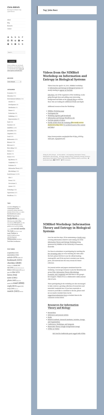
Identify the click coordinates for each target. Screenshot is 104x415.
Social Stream (11, 174)
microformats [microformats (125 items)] (10, 222)
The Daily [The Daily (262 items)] (10, 231)
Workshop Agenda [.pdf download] (59, 116)
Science (9, 157)
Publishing (11, 116)
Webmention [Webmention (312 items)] (11, 239)
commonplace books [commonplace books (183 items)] (13, 208)
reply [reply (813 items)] (12, 286)
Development (12, 104)
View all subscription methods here (15, 69)
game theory (46, 158)
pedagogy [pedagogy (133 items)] (16, 224)
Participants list (53, 113)
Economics (10, 93)
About (9, 20)
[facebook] (53, 160)
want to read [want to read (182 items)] (11, 235)
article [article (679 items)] (12, 257)
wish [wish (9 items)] (21, 291)
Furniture (10, 125)
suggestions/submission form (57, 295)
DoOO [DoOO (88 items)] (20, 212)
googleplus (57, 159)
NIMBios (73, 158)
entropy (82, 156)
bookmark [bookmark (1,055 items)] (14, 260)
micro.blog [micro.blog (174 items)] (18, 221)
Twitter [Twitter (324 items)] (13, 233)
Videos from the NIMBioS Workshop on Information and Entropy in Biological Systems (65, 75)
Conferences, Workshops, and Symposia (61, 324)
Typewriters (10, 192)
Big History (11, 159)
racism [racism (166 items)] (21, 226)
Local (8, 136)
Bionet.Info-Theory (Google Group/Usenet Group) (64, 326)
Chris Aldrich (13, 7)
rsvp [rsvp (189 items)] (10, 288)
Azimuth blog (71, 99)
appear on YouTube (66, 90)
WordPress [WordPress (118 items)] (19, 239)
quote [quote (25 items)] (10, 283)
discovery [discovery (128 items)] (20, 210)
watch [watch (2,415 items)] (13, 291)
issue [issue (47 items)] (18, 270)
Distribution (11, 107)
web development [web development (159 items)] (12, 237)
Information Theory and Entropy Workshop (62, 242)
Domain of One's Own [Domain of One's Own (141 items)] (12, 212)
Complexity (11, 162)
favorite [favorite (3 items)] (22, 267)
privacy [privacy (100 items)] (12, 226)
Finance (10, 110)
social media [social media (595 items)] (19, 228)
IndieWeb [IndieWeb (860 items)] (12, 218)
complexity (76, 156)
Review (9, 154)
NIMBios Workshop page (56, 111)
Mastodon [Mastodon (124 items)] (12, 221)
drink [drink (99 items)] (17, 265)
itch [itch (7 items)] (23, 270)
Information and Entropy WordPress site (61, 118)
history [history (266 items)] (9, 216)
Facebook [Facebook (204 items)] (10, 214)
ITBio (63, 158)
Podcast (9, 151)
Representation (12, 119)
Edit (9, 177)
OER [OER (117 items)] (23, 222)
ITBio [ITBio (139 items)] (8, 221)
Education (10, 96)
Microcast (10, 145)
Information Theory (13, 168)
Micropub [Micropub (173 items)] (17, 223)
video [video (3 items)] (16, 288)
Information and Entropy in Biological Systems (65, 88)
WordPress (10, 195)
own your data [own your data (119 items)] (10, 224)
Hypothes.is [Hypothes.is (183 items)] (15, 216)
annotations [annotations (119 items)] (9, 206)
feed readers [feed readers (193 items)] (17, 214)
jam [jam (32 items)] (9, 272)
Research (9, 26)
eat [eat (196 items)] (10, 268)
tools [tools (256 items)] (9, 233)
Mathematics (10, 139)
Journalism (10, 130)
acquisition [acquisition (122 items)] (12, 253)
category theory (69, 156)
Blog (8, 23)
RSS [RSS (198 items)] (12, 229)
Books (50, 317)
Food (8, 122)
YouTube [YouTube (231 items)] (10, 241)
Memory (9, 142)
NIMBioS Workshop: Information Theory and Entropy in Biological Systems (67, 227)
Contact (9, 29)
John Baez (51, 95)
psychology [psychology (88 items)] (17, 226)
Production (11, 113)
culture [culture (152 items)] (15, 210)
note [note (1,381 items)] (12, 277)
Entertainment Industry (14, 99)
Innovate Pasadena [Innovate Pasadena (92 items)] (21, 218)
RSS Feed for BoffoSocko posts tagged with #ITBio (69, 333)
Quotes (10, 186)
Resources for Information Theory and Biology (63, 306)
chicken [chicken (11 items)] (10, 265)
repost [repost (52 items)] (20, 286)
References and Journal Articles (58, 315)
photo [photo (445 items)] (11, 280)
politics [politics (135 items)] (9, 226)
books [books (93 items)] (19, 206)
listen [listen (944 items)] (12, 275)
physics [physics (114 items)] (20, 224)
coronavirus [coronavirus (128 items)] (10, 210)
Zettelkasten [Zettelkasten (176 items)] (16, 241)
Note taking (10, 148)
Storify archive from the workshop (59, 123)
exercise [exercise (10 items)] (16, 267)
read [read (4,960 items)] (18, 283)
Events (10, 180)
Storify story (81, 237)
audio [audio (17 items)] (20, 257)
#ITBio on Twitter (53, 329)
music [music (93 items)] (21, 222)
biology (62, 156)
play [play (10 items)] (19, 280)
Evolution (11, 165)
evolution (87, 156)
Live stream (11, 183)
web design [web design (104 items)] (17, 235)
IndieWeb (10, 128)
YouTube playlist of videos (56, 120)
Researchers (52, 313)
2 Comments (67, 160)
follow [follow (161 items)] (11, 270)
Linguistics (10, 133)
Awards (10, 102)
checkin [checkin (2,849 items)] (14, 262)
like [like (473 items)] (16, 272)
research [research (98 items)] (9, 228)
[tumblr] (61, 160)
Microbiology (12, 171)
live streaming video (54, 254)
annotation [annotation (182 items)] (13, 255)
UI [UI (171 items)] (17, 233)
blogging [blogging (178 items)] (15, 206)
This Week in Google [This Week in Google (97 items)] (18, 231)
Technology (10, 190)
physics (79, 158)
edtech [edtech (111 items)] (22, 212)
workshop (84, 158)
